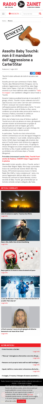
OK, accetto (21, 401)
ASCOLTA (14, 13)
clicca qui (30, 394)
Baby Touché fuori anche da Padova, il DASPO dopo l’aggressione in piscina (21, 158)
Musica (10, 21)
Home (4, 21)
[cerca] (30, 14)
